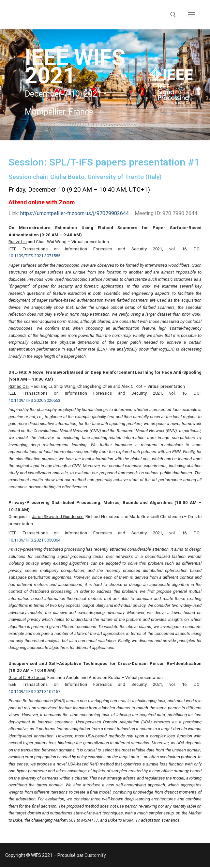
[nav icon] (191, 15)
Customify (95, 855)
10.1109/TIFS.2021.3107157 (34, 691)
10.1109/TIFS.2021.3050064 (34, 540)
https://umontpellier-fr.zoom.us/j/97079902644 (74, 213)
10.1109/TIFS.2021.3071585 (34, 255)
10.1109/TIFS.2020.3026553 (34, 400)
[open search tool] (173, 15)
